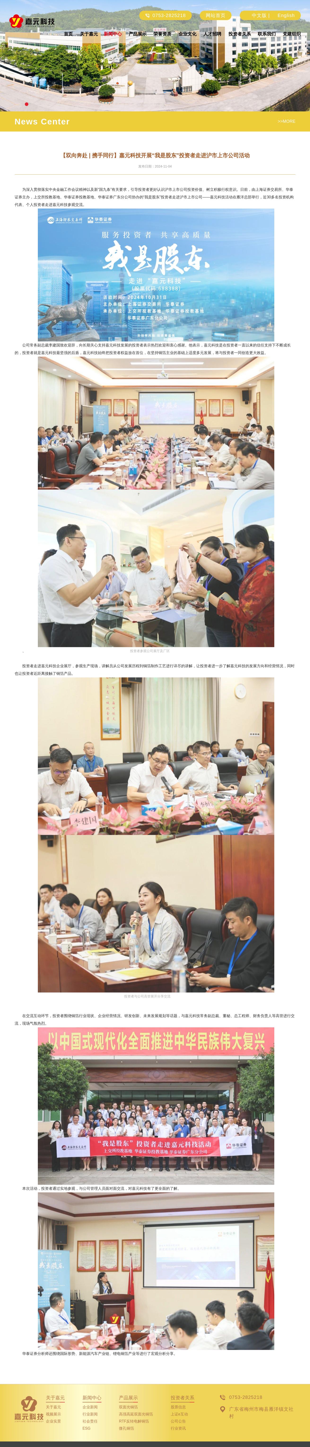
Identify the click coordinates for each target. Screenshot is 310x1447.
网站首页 (216, 15)
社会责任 (90, 1428)
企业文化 (187, 33)
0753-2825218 (165, 15)
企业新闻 (90, 1414)
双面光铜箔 (128, 1414)
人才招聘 (212, 33)
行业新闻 (90, 1421)
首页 (68, 33)
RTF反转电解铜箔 (134, 1428)
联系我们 (267, 33)
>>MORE (286, 121)
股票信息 (178, 1414)
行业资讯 (178, 1436)
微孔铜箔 (126, 1436)
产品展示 (138, 33)
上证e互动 (179, 1421)
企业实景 (53, 1428)
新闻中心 (113, 33)
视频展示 (53, 1421)
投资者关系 (239, 33)
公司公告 (178, 1428)
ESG (87, 1436)
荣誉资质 (162, 33)
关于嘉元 (89, 33)
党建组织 (292, 33)
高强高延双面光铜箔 (136, 1421)
